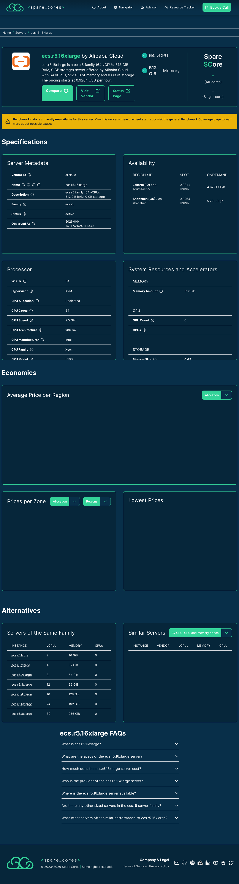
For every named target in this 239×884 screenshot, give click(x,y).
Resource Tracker (180, 7)
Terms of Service (135, 866)
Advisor (149, 7)
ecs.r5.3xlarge (21, 684)
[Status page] (200, 862)
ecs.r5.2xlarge (21, 675)
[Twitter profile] (231, 862)
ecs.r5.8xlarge (21, 713)
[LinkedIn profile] (208, 862)
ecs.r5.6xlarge (21, 704)
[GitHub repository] (184, 862)
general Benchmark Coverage (191, 119)
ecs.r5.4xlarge (21, 694)
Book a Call (217, 7)
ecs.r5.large (19, 655)
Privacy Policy (159, 866)
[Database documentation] (192, 862)
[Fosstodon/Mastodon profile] (223, 862)
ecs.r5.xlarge (20, 665)
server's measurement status (130, 119)
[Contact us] (176, 862)
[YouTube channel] (215, 862)
